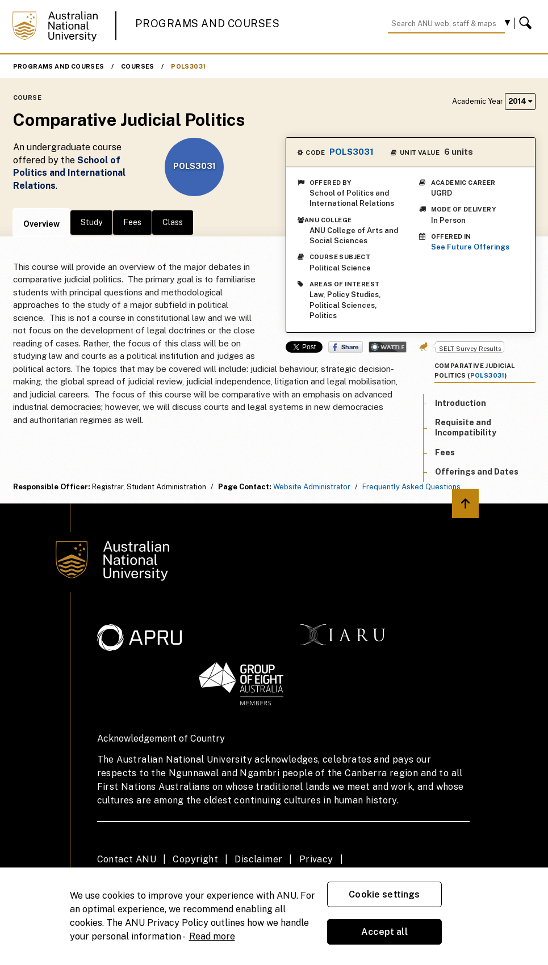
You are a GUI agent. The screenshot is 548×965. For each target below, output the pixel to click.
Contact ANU (126, 859)
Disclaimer (258, 859)
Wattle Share (388, 347)
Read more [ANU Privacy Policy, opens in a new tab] (212, 936)
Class (172, 222)
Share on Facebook (345, 347)
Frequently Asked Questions (411, 487)
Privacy (316, 859)
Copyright (195, 859)
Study (91, 222)
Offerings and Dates (476, 471)
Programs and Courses (207, 23)
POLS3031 (188, 66)
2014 (520, 101)
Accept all (384, 931)
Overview (41, 223)
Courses (137, 66)
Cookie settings (384, 894)
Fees (132, 222)
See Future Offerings (470, 247)
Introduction (460, 403)
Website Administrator (311, 487)
